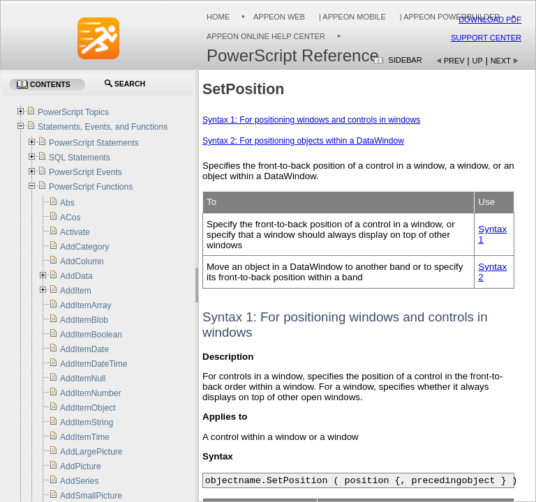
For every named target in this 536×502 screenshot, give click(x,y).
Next (501, 60)
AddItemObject (87, 408)
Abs (67, 203)
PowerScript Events (85, 172)
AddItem (75, 291)
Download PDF (490, 19)
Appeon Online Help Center (266, 36)
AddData (76, 276)
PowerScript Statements (94, 143)
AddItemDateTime (93, 364)
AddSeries (79, 481)
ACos (70, 217)
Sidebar (405, 60)
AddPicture (80, 466)
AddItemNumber (90, 393)
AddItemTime (85, 437)
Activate (75, 232)
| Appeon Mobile (351, 17)
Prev (454, 60)
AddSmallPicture (91, 496)
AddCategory (84, 247)
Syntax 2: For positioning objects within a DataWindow (303, 141)
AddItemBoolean (91, 335)
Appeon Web (279, 17)
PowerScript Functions (91, 187)
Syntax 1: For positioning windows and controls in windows (311, 120)
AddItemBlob (84, 320)
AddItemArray (85, 305)
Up (477, 60)
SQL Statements (79, 157)
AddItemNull (82, 378)
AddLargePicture (91, 452)
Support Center (486, 37)
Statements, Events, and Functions (103, 127)
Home (218, 17)
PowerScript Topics (73, 112)
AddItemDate (84, 349)
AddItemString (86, 422)
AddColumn (82, 261)
